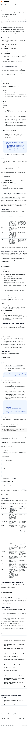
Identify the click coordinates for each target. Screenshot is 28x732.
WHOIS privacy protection (8, 154)
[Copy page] (4, 16)
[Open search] (23, 1)
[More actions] (26, 1)
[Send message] (25, 721)
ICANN (23, 132)
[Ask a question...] (14, 720)
